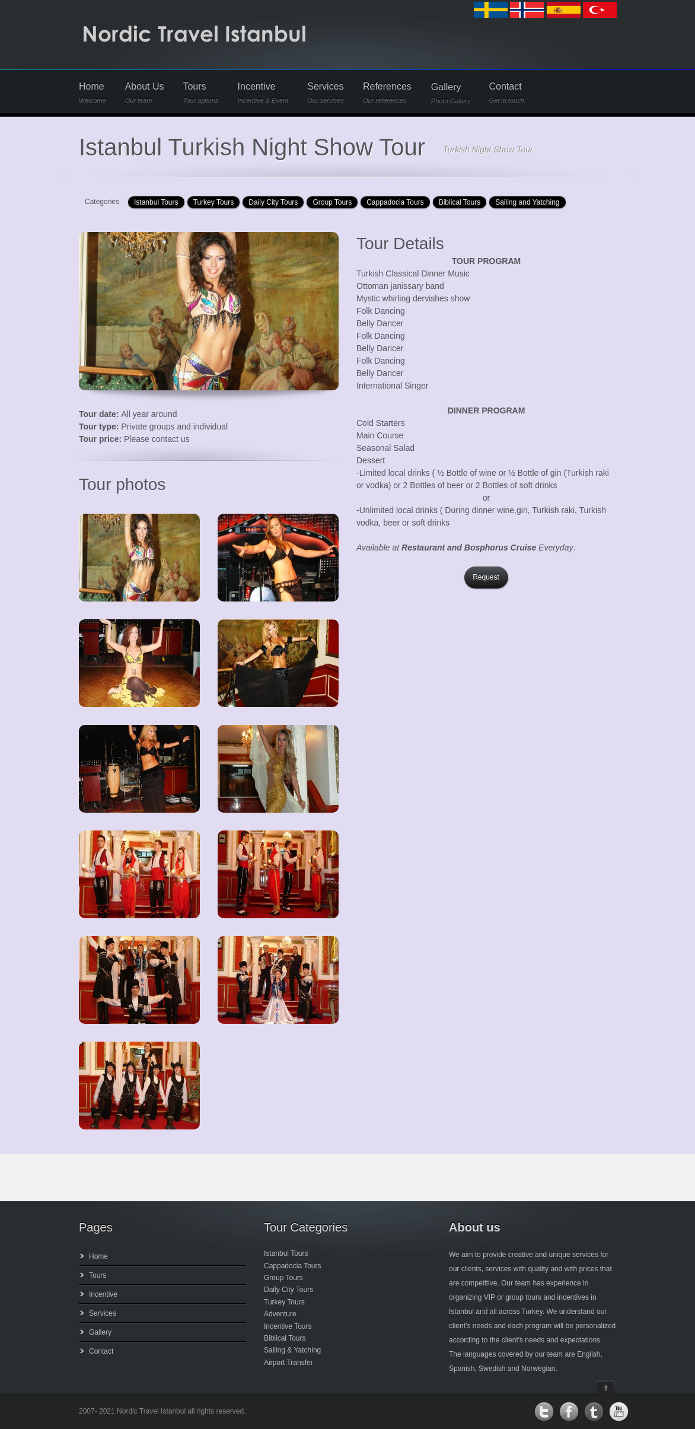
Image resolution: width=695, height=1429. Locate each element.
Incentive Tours (288, 1326)
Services (325, 93)
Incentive (263, 93)
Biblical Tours (459, 202)
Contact (506, 93)
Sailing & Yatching (292, 1350)
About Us (144, 93)
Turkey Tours (213, 202)
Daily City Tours (273, 202)
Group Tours (332, 202)
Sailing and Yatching (527, 202)
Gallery (451, 93)
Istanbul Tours (156, 202)
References (387, 93)
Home (92, 93)
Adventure (280, 1314)
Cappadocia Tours (395, 202)
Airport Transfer (288, 1362)
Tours (200, 93)
